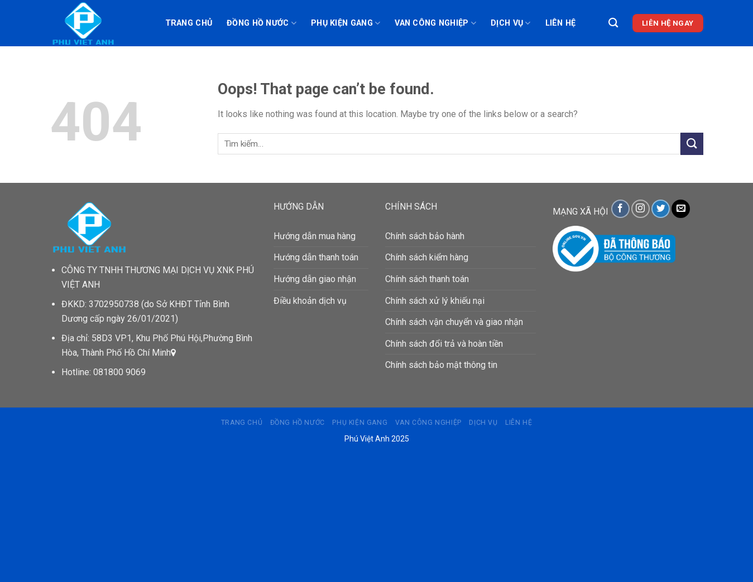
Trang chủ (189, 23)
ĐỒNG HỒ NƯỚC (261, 23)
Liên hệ (560, 23)
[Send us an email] (681, 209)
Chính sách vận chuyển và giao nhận (454, 322)
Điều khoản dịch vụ (310, 300)
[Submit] (691, 143)
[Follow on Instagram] (640, 209)
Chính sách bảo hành (424, 236)
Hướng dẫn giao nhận (315, 279)
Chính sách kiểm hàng (426, 257)
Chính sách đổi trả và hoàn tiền (444, 343)
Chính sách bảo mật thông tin (441, 365)
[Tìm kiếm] (613, 23)
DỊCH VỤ (511, 23)
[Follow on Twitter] (660, 209)
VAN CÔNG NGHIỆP (435, 23)
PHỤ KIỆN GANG (345, 23)
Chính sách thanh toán (427, 279)
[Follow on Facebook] (620, 209)
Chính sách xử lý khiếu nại (435, 300)
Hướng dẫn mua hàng (315, 236)
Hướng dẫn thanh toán (316, 257)
